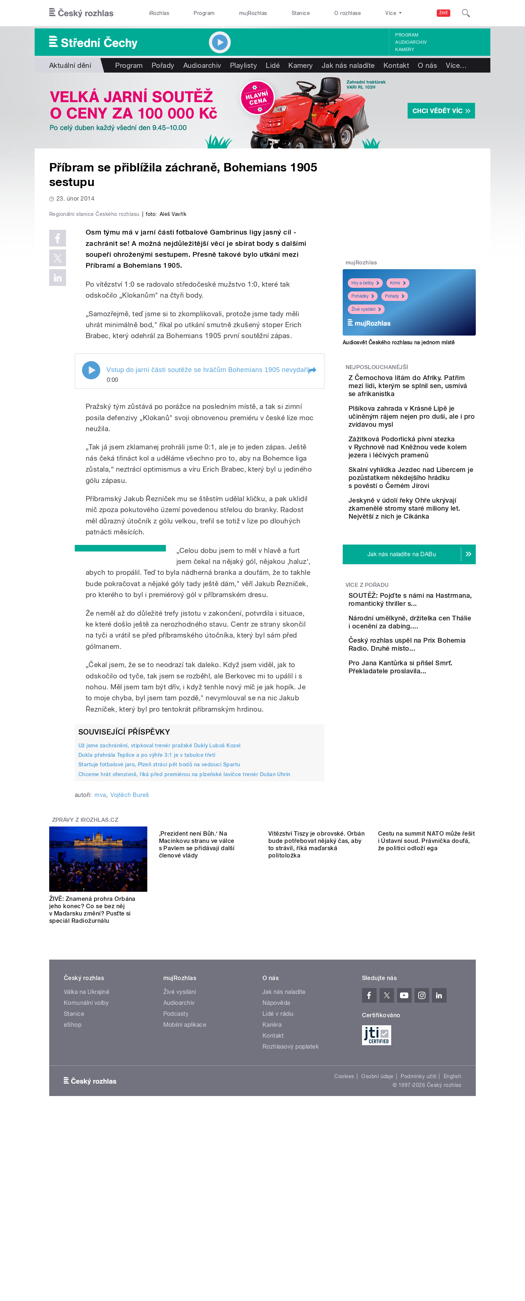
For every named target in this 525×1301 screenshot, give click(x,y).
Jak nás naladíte (348, 65)
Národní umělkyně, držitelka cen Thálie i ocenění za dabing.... (424, 676)
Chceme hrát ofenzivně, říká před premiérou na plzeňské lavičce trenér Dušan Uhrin (184, 929)
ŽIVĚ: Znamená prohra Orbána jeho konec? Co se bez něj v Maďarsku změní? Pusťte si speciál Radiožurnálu (92, 1064)
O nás (427, 65)
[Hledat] (466, 13)
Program (204, 13)
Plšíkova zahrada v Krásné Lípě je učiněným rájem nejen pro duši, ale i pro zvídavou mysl (430, 428)
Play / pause (91, 525)
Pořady (163, 65)
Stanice (301, 13)
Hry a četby (365, 283)
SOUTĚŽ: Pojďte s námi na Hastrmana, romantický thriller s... (432, 643)
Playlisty (243, 65)
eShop (72, 1179)
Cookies (344, 1231)
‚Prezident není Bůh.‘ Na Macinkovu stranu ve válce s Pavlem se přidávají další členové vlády (197, 1064)
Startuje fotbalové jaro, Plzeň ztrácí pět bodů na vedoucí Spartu (159, 919)
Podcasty (176, 1168)
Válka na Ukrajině (86, 1146)
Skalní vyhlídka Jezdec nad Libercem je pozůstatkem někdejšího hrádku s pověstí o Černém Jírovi (432, 506)
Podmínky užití (418, 1231)
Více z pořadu (367, 625)
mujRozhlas (253, 13)
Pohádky (362, 296)
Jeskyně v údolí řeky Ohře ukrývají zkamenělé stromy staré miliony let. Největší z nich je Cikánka (431, 544)
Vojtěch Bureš (129, 949)
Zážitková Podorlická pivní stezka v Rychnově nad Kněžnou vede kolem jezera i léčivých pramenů (431, 467)
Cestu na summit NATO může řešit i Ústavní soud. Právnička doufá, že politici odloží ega (426, 1061)
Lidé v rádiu (278, 1168)
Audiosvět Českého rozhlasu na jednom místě (399, 342)
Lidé (273, 65)
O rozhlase (347, 13)
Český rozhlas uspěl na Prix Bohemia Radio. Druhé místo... (432, 709)
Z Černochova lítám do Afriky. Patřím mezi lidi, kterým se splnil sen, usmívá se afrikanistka (425, 390)
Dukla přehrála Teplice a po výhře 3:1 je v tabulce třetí (146, 910)
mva (100, 949)
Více (456, 65)
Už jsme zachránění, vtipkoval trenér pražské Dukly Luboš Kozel (159, 900)
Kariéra (271, 1179)
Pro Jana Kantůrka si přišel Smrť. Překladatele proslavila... (431, 743)
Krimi (398, 283)
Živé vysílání (366, 309)
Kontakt (396, 65)
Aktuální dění (70, 65)
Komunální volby (86, 1157)
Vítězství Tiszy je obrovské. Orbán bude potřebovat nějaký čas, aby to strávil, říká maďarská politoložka (316, 1064)
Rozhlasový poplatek (290, 1201)
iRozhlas (159, 13)
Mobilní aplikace (185, 1179)
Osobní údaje (377, 1231)
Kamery (404, 49)
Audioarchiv (411, 42)
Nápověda (276, 1157)
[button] (312, 526)
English (452, 1231)
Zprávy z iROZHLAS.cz (85, 975)
